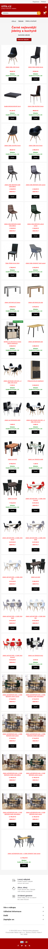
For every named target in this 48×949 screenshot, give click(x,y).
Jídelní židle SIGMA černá (35, 67)
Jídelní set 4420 (12, 498)
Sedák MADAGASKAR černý (12, 106)
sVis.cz (8, 6)
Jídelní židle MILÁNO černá (35, 106)
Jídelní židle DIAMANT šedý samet (35, 263)
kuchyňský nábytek (24, 34)
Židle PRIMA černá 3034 (12, 263)
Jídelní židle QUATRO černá (12, 145)
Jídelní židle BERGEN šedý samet (35, 184)
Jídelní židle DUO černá (35, 145)
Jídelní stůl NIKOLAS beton (12, 302)
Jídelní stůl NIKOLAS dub (35, 302)
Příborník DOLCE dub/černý (36, 380)
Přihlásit (43, 1)
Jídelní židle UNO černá (12, 67)
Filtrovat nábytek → (24, 39)
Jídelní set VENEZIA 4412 (35, 655)
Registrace (36, 1)
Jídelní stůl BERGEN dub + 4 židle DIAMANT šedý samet (24, 853)
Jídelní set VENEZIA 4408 (35, 459)
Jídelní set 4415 (12, 459)
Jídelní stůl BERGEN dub (35, 341)
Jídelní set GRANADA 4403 (12, 420)
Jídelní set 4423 (35, 577)
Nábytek (20, 21)
